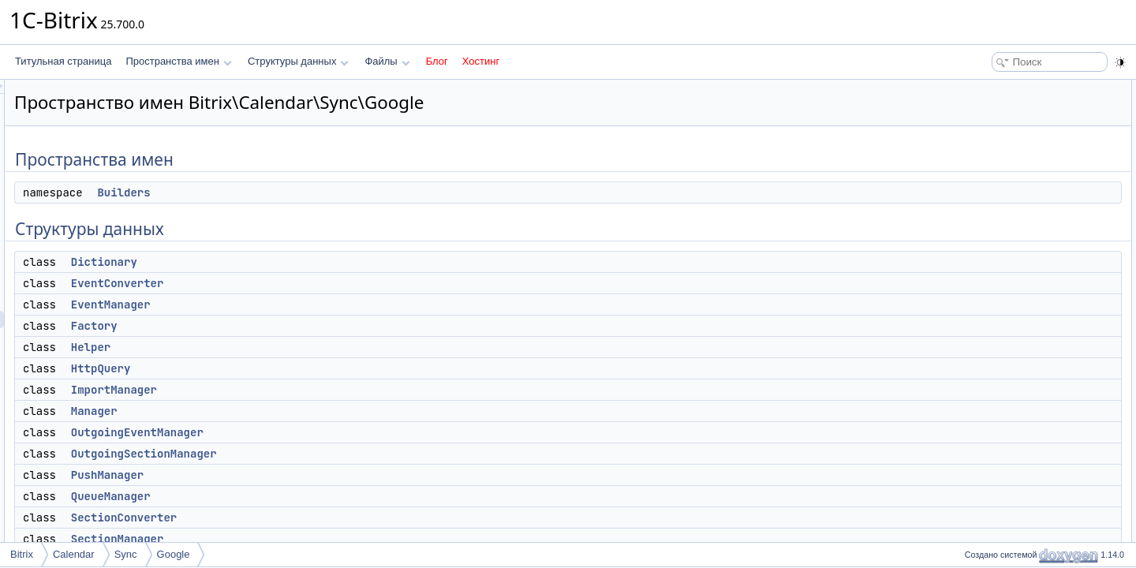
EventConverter (314, 283)
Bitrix (21, 554)
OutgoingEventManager (334, 432)
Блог (437, 61)
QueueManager (308, 496)
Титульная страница (63, 61)
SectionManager (314, 539)
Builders (320, 192)
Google (173, 554)
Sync (125, 554)
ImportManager (311, 390)
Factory (291, 326)
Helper (288, 347)
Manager (291, 411)
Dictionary (301, 262)
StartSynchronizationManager (1035, 383)
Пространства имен (178, 61)
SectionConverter (321, 517)
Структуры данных (298, 61)
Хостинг (480, 61)
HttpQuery (298, 368)
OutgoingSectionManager (341, 454)
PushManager (304, 475)
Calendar (74, 554)
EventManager (308, 304)
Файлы (386, 61)
